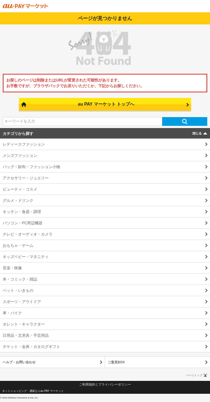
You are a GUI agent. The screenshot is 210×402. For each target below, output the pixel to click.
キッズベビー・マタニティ (26, 256)
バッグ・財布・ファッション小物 (31, 167)
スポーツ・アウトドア (22, 301)
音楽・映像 (12, 268)
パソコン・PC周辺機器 (22, 223)
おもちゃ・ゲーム (18, 245)
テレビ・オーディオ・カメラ (27, 234)
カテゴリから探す (18, 133)
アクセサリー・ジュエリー (26, 178)
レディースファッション (24, 144)
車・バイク (12, 313)
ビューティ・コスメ (20, 189)
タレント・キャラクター (24, 324)
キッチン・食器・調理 (22, 212)
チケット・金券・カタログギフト (31, 346)
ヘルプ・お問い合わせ (19, 362)
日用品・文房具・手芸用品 (26, 335)
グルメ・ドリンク (18, 200)
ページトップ (194, 375)
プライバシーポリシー (114, 384)
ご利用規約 (87, 384)
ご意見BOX (116, 362)
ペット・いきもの (18, 290)
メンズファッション (20, 155)
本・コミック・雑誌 (20, 279)
